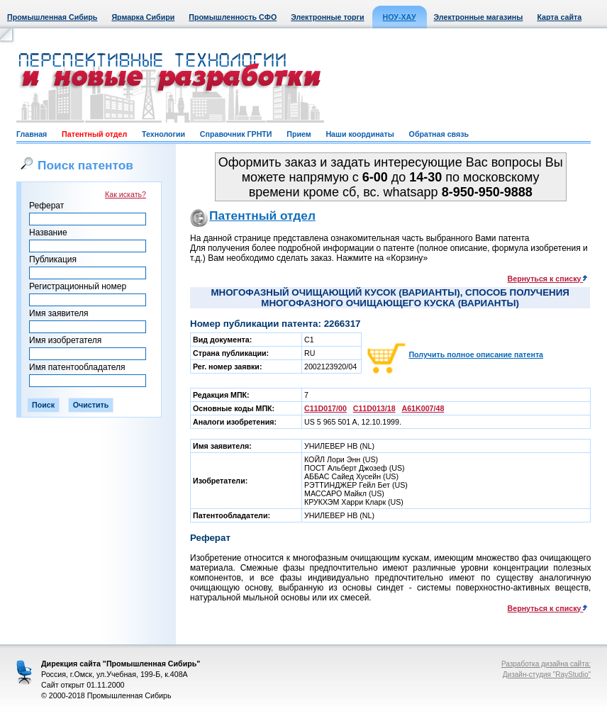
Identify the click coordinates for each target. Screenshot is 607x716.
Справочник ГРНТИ (236, 134)
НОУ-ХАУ (399, 17)
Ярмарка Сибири (142, 17)
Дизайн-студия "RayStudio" (547, 674)
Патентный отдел (94, 134)
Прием (298, 134)
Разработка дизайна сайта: (546, 664)
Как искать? (125, 194)
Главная (31, 134)
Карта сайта (559, 17)
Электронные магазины (478, 17)
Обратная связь (439, 134)
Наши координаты (359, 134)
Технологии (163, 134)
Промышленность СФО (233, 17)
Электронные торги (327, 17)
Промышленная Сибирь (52, 17)
